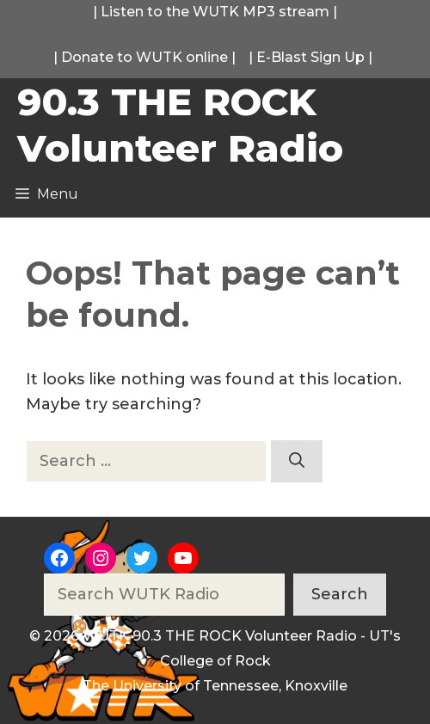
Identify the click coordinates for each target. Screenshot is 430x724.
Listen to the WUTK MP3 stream (215, 11)
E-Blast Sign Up (310, 57)
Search (339, 594)
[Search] (296, 461)
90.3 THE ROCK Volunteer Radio (180, 124)
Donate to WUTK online (144, 57)
